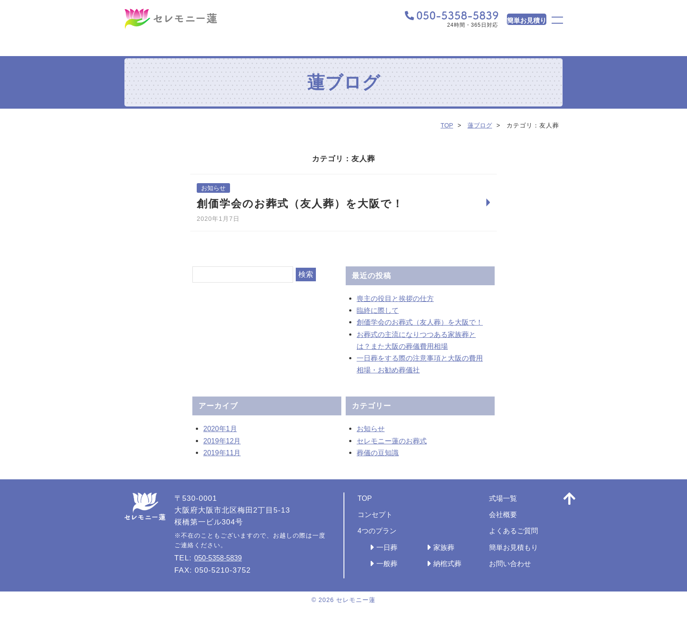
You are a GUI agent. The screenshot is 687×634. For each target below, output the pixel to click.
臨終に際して (380, 311)
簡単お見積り (507, 21)
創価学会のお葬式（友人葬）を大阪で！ (300, 204)
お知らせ (214, 187)
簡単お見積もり (528, 560)
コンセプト (377, 527)
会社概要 (516, 527)
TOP (445, 125)
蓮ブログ (479, 125)
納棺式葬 (455, 576)
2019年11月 (225, 465)
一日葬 (388, 560)
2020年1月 (222, 441)
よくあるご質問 (528, 543)
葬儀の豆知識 (380, 465)
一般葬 (388, 576)
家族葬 (451, 560)
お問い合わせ (524, 576)
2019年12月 (225, 453)
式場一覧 (516, 510)
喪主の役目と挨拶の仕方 (400, 299)
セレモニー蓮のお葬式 (396, 453)
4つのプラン (379, 543)
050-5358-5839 (222, 571)
